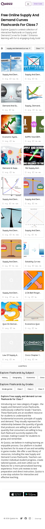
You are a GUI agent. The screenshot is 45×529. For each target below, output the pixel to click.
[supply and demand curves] (18, 48)
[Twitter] (21, 518)
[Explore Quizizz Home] (6, 3)
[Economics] (31, 377)
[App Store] (16, 494)
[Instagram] (30, 518)
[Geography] (17, 377)
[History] (5, 377)
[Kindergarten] (7, 389)
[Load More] (22, 366)
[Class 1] (20, 389)
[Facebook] (25, 518)
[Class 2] (30, 389)
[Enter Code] (38, 4)
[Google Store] (30, 494)
